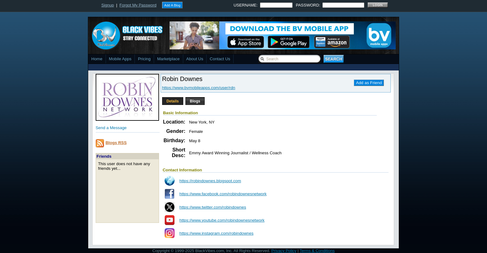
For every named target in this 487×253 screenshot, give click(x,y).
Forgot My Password (138, 5)
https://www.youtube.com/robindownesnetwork (222, 220)
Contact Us (220, 58)
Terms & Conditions (317, 250)
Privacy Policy (283, 250)
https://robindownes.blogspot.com (210, 180)
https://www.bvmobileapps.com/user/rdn (198, 87)
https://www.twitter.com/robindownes (213, 207)
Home (96, 58)
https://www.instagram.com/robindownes (217, 233)
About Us (194, 58)
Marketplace (168, 58)
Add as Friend (369, 82)
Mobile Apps (120, 58)
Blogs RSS (116, 142)
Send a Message (111, 127)
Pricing (144, 58)
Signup (107, 5)
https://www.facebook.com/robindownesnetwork (223, 194)
